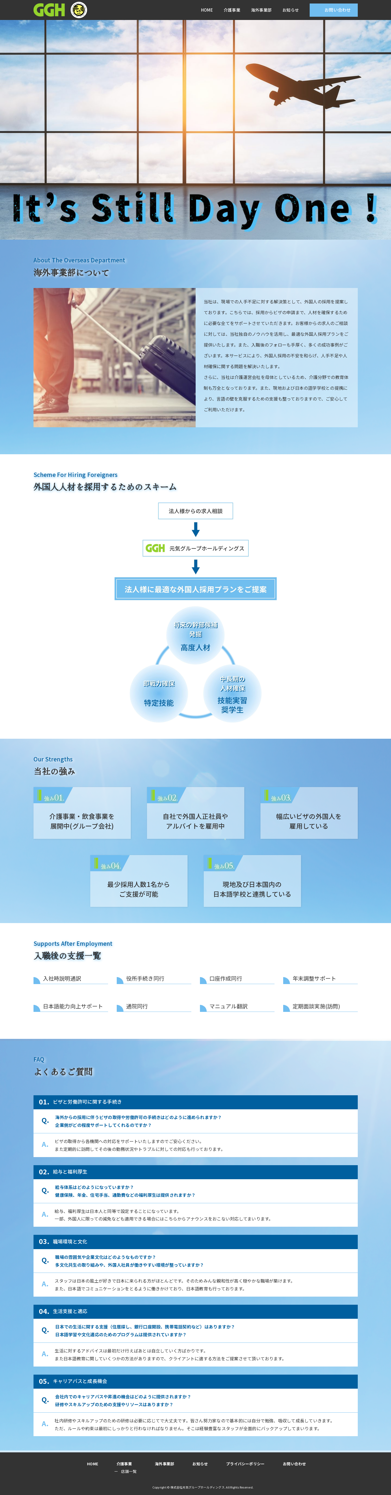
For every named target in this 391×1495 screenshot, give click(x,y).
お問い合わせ (338, 9)
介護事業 (232, 10)
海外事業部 (261, 10)
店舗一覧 (131, 1471)
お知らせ (290, 10)
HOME (207, 10)
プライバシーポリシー (241, 1463)
